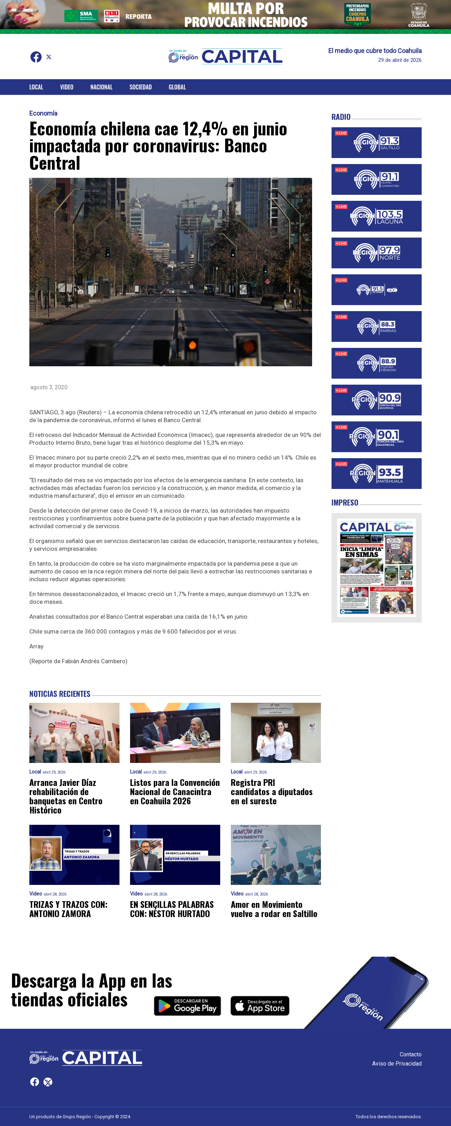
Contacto (411, 1054)
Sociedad (141, 87)
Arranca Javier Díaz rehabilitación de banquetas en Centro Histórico (65, 795)
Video (66, 87)
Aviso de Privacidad (397, 1063)
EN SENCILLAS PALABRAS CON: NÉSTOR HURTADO (172, 908)
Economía (43, 113)
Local (36, 87)
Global (177, 87)
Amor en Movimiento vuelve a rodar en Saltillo (274, 908)
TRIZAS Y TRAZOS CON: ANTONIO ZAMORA (68, 908)
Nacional (101, 87)
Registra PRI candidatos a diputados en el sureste (272, 791)
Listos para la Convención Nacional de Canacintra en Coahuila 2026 (175, 791)
